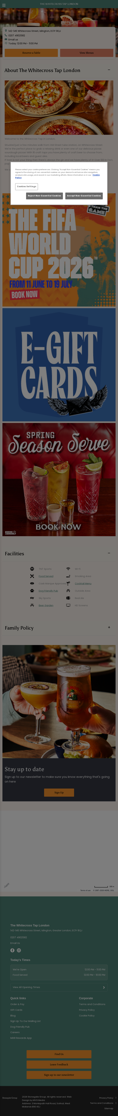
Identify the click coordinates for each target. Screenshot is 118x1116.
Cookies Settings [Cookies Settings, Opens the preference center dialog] (26, 186)
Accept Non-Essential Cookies (84, 195)
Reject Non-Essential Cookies (44, 195)
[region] (59, 183)
